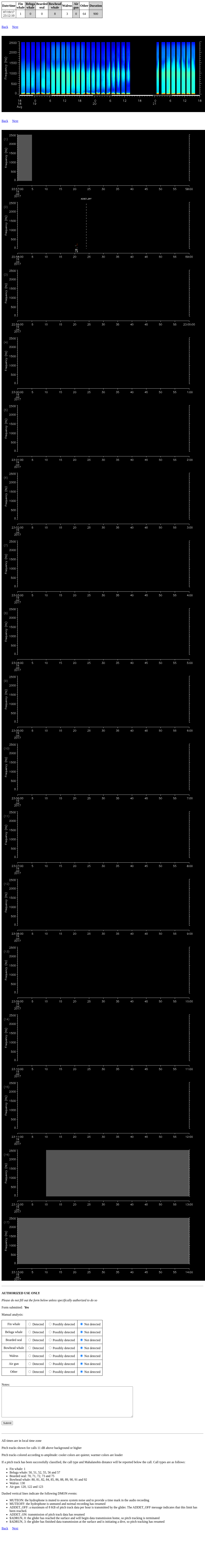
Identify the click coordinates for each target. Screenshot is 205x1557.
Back (5, 27)
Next (15, 27)
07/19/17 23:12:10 (9, 13)
